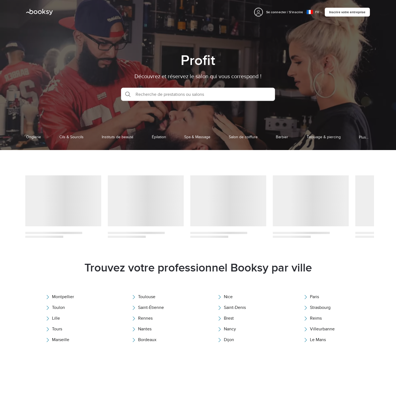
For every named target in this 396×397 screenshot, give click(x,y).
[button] (198, 94)
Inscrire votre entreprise (347, 12)
